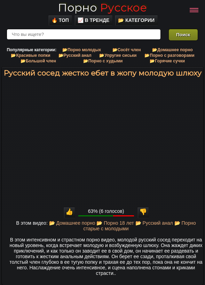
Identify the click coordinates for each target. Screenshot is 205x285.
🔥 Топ (60, 20)
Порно (102, 7)
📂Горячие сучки (167, 61)
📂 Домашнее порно (72, 223)
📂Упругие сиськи (117, 55)
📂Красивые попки (30, 55)
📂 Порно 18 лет (115, 223)
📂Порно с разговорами (169, 55)
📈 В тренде (94, 20)
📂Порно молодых (81, 49)
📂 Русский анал (154, 223)
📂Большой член (38, 61)
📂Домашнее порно (172, 49)
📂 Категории (136, 20)
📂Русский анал (75, 55)
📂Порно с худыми (103, 61)
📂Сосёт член (126, 49)
